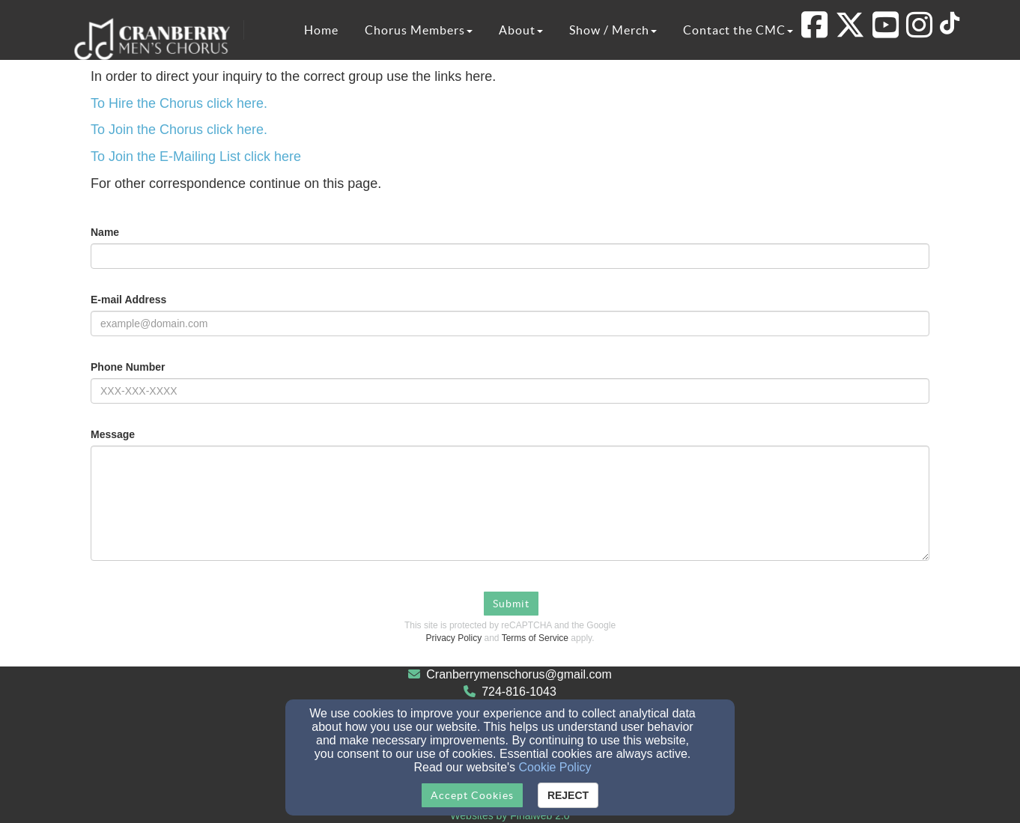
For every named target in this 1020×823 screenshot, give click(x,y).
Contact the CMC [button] (738, 30)
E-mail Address (128, 300)
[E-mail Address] (510, 323)
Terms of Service (535, 638)
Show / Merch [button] (613, 30)
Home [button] (321, 30)
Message (113, 434)
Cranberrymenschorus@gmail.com (518, 674)
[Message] (510, 503)
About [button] (521, 30)
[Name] (510, 256)
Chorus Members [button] (419, 30)
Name (105, 232)
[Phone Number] (510, 391)
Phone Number (128, 367)
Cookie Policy (555, 767)
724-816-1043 (519, 691)
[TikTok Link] (949, 25)
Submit (511, 604)
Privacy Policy (454, 638)
